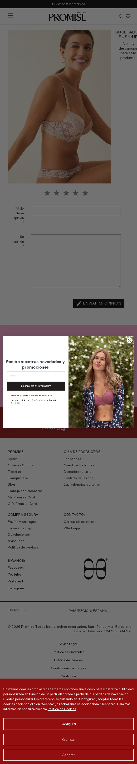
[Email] (36, 375)
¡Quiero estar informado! (36, 386)
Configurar (68, 724)
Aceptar (68, 755)
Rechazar (69, 739)
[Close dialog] (129, 340)
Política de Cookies (62, 709)
